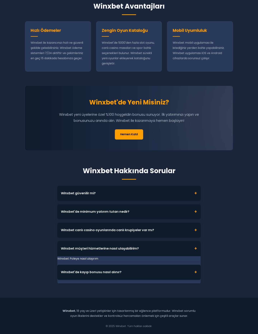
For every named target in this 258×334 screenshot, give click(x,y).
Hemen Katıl (129, 134)
